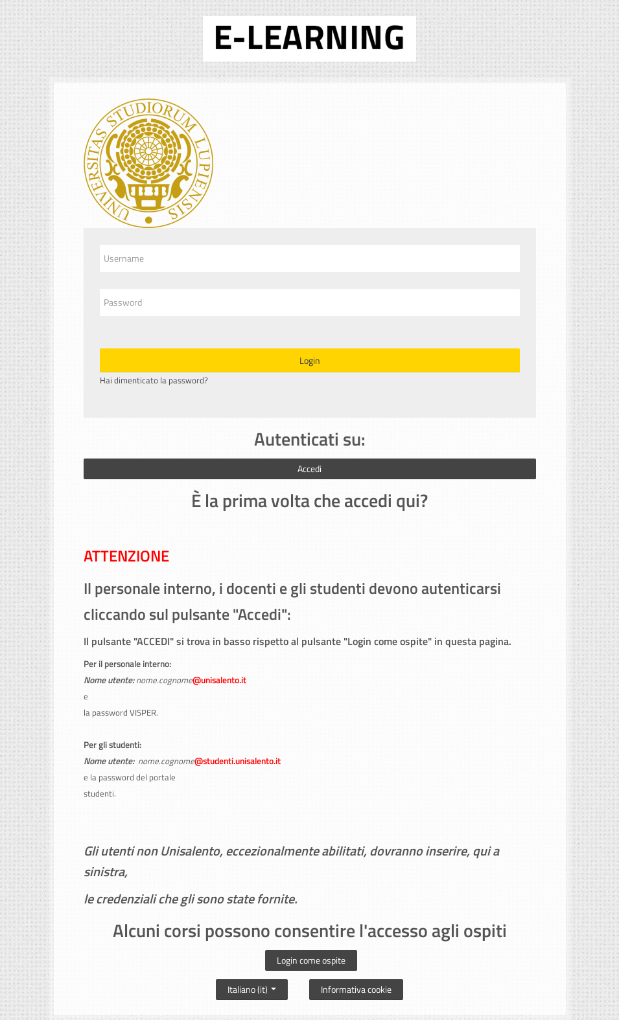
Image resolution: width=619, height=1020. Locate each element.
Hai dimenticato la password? (154, 380)
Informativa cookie (356, 989)
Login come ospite (311, 960)
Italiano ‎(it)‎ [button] (252, 986)
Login (309, 360)
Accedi (309, 468)
